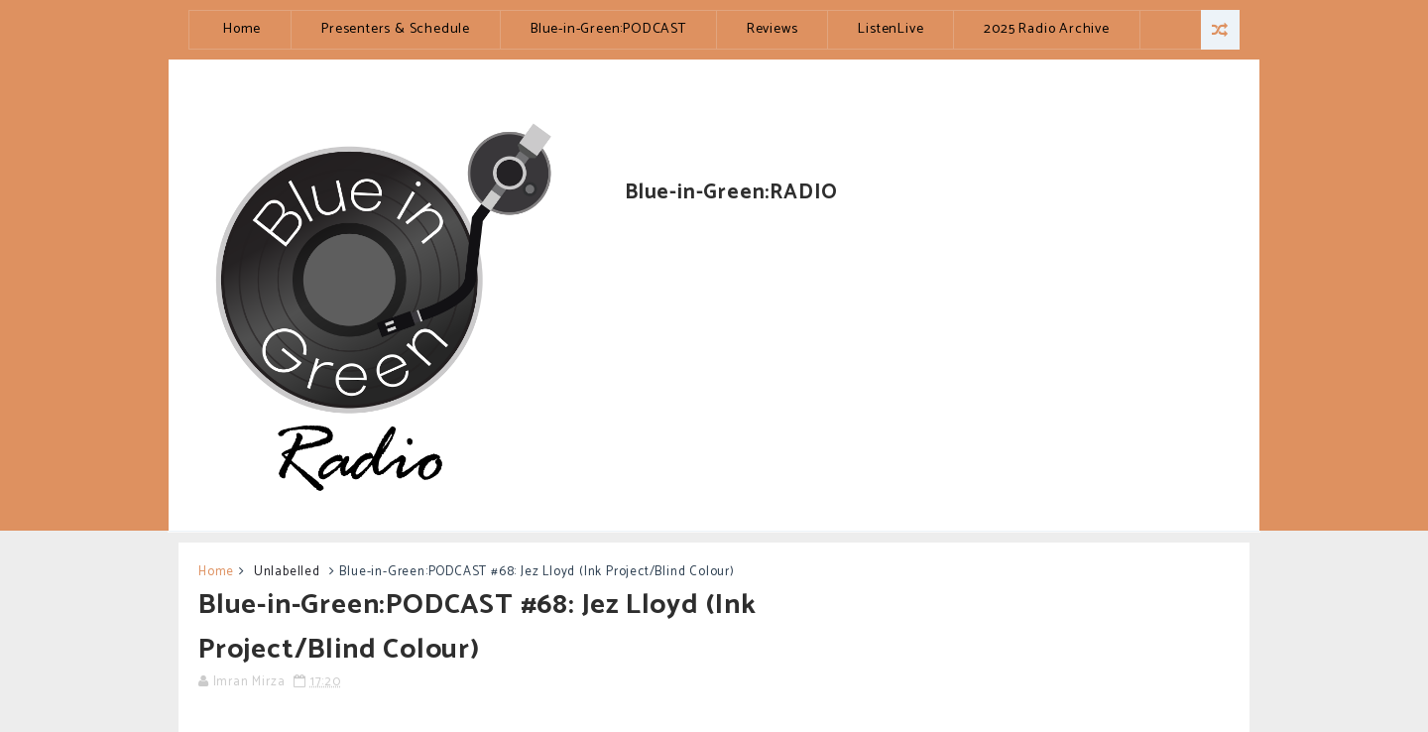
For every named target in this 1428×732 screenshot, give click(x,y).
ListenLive (890, 29)
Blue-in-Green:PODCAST (608, 29)
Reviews (772, 29)
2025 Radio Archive (1046, 29)
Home (242, 29)
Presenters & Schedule (395, 29)
